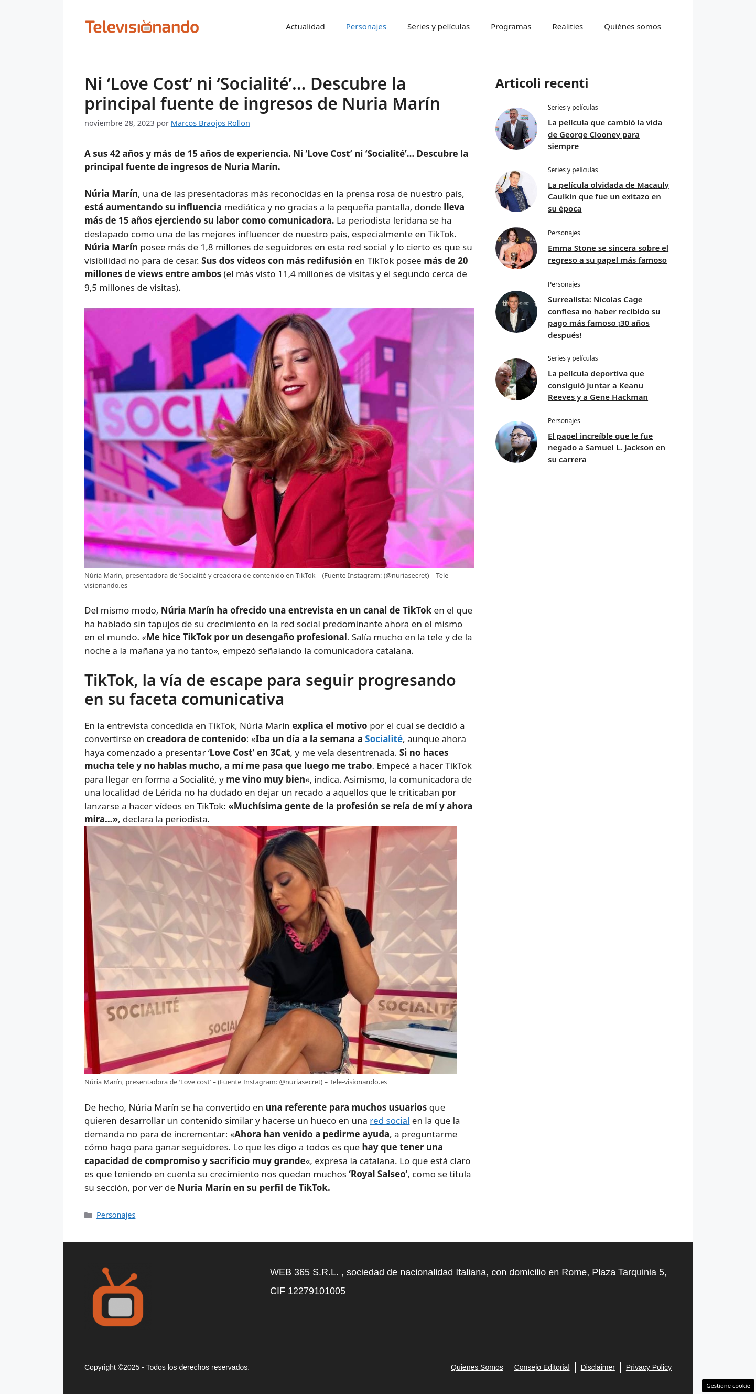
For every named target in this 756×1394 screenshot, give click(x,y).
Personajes (366, 26)
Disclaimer (598, 1367)
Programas (511, 26)
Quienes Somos (477, 1367)
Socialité (384, 739)
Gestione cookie (728, 1385)
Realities (567, 26)
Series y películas (438, 26)
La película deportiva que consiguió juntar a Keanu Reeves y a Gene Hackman (598, 385)
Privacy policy (649, 1367)
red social (389, 1120)
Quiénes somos (632, 26)
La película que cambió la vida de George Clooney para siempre (605, 134)
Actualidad (305, 26)
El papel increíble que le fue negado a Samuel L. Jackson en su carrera (606, 447)
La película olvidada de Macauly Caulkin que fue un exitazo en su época (608, 196)
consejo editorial (542, 1367)
